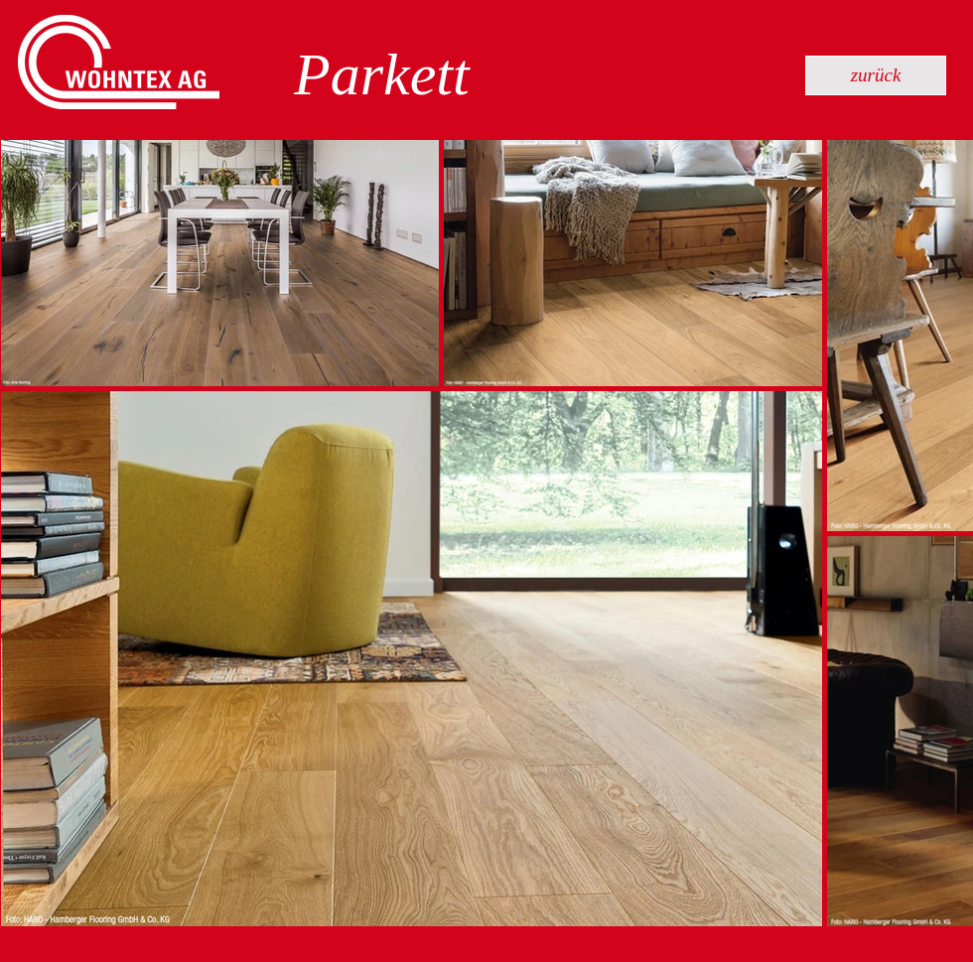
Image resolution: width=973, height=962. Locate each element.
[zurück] (875, 75)
